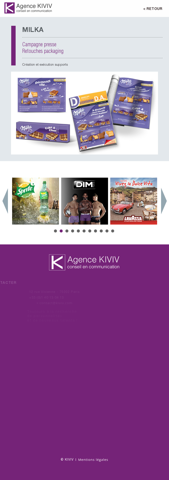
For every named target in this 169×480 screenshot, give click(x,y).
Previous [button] (5, 201)
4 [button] (73, 231)
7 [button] (90, 231)
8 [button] (96, 231)
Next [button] (164, 201)
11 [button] (113, 231)
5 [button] (79, 231)
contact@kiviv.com (53, 303)
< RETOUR (152, 8)
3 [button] (67, 231)
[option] (84, 113)
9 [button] (101, 231)
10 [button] (107, 231)
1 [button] (56, 231)
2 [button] (61, 231)
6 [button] (84, 231)
